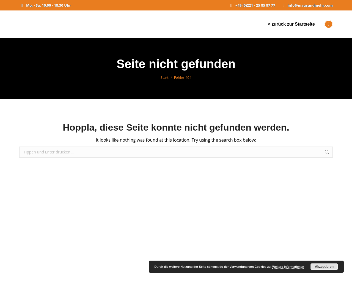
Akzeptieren (324, 267)
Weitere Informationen (288, 266)
